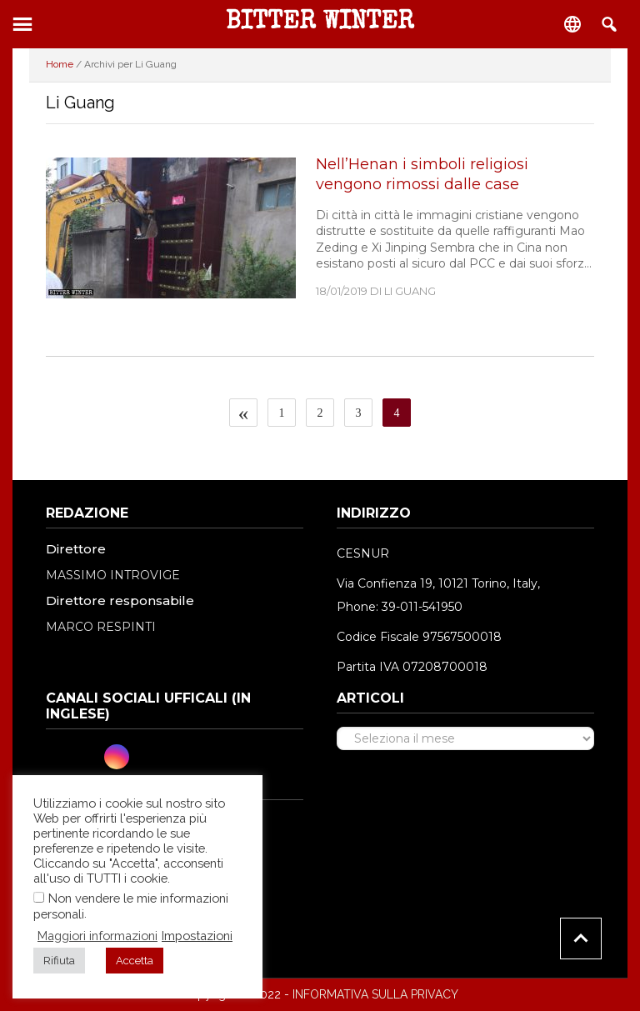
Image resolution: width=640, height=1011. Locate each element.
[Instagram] (116, 756)
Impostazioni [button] (197, 935)
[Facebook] (60, 756)
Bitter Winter (320, 23)
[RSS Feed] (173, 756)
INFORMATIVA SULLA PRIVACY (375, 994)
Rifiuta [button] (59, 960)
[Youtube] (145, 756)
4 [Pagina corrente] (402, 413)
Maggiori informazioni (98, 935)
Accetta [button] (134, 960)
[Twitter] (88, 756)
